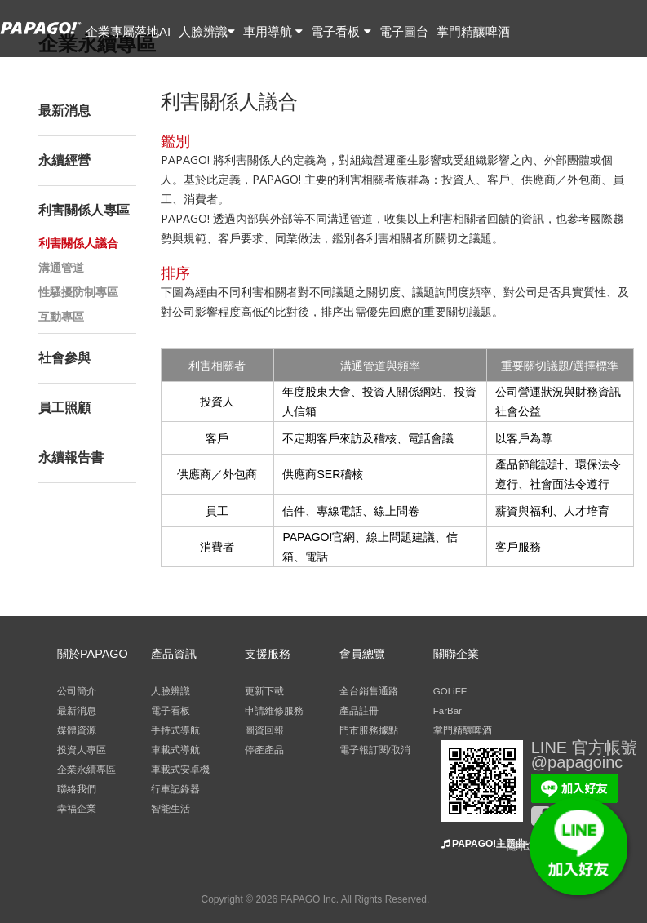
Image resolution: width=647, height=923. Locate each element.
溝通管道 (61, 267)
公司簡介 (76, 691)
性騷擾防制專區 (78, 292)
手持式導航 (175, 730)
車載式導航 (175, 750)
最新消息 (64, 111)
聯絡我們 (76, 789)
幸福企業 (76, 809)
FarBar (447, 711)
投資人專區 (81, 750)
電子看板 (340, 31)
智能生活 (170, 809)
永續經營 (64, 160)
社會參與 (64, 358)
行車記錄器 (175, 789)
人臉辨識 (207, 31)
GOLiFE (450, 691)
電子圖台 (403, 31)
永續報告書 (71, 457)
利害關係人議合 (78, 243)
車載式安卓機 (180, 769)
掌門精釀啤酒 (473, 31)
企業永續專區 (86, 769)
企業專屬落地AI (128, 31)
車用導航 (273, 31)
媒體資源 (76, 730)
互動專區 (61, 316)
